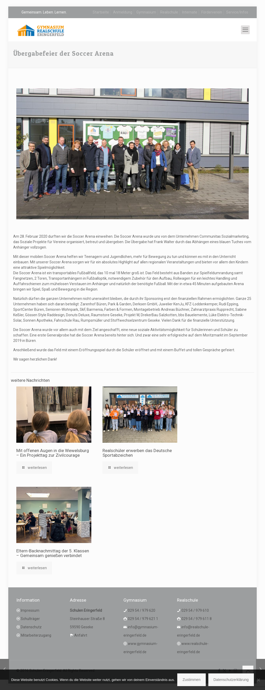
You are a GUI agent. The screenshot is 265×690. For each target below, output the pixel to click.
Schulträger (30, 619)
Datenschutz (31, 627)
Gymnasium (146, 12)
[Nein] (258, 679)
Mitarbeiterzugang (36, 635)
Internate (189, 12)
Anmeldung (122, 12)
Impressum (30, 610)
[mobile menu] (245, 29)
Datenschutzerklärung (231, 680)
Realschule (169, 12)
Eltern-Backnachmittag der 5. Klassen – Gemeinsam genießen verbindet (52, 553)
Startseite (101, 12)
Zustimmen (191, 680)
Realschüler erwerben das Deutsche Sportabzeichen (137, 453)
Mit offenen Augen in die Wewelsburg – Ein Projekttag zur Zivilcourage (52, 453)
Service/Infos (237, 12)
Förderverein (211, 12)
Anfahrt (80, 635)
